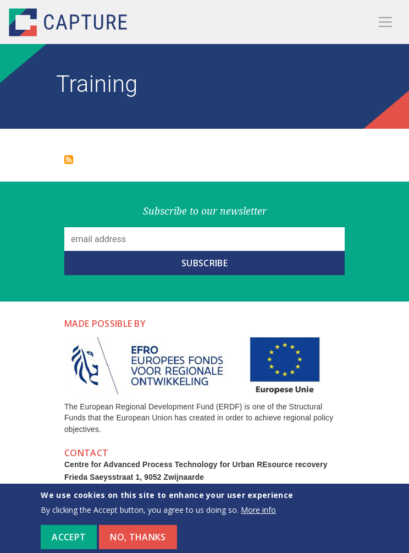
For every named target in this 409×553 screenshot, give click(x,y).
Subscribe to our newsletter (205, 210)
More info (258, 516)
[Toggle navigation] (385, 22)
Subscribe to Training (68, 159)
